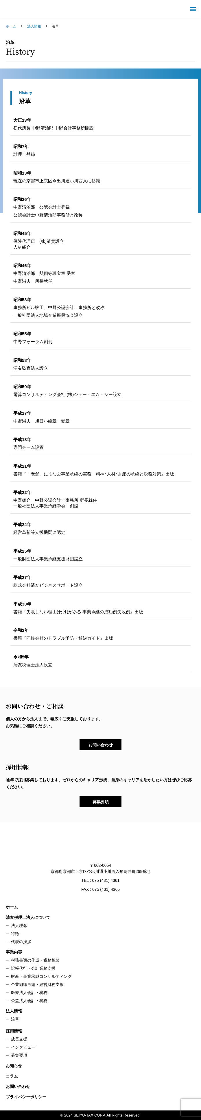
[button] (193, 9)
